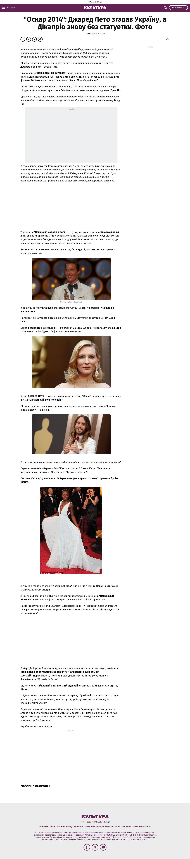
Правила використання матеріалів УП (102, 827)
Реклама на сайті (47, 827)
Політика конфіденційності (70, 827)
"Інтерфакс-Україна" (121, 837)
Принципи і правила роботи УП (136, 827)
